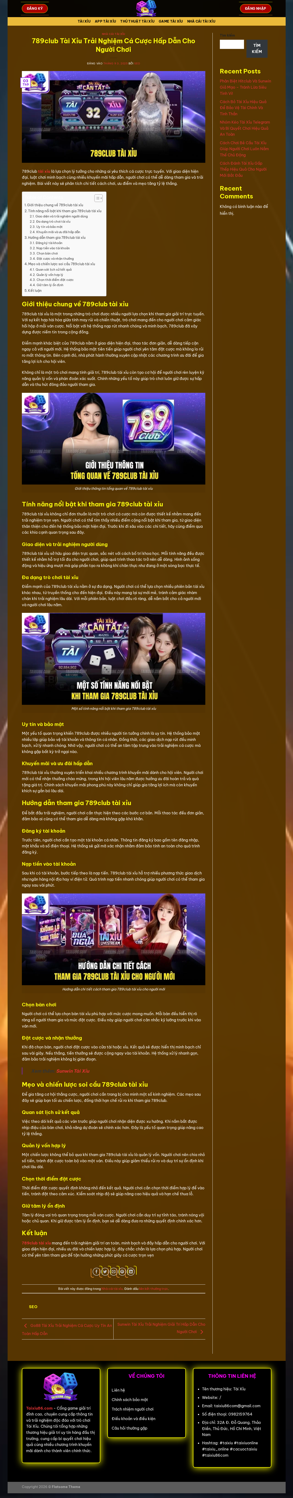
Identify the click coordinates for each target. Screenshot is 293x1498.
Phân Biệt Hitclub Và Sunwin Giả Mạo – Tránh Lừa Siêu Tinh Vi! (245, 87)
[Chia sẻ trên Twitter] (105, 1272)
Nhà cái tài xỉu (201, 21)
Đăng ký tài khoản (49, 243)
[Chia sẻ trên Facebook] (97, 1272)
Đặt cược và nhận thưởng (55, 258)
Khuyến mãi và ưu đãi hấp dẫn (58, 232)
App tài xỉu (105, 21)
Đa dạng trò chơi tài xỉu (53, 221)
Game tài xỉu (171, 21)
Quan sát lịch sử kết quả (54, 269)
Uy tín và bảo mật (49, 227)
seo (137, 63)
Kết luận (35, 290)
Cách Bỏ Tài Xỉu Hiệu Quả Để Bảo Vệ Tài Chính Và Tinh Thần (243, 107)
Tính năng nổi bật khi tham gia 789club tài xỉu (64, 211)
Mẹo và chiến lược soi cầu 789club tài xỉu (61, 264)
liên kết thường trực (153, 1289)
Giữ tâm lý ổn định (50, 285)
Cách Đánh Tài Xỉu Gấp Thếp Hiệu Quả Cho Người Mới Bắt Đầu (243, 169)
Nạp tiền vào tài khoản (53, 248)
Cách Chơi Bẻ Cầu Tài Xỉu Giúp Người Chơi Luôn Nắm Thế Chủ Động (244, 148)
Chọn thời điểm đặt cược (55, 280)
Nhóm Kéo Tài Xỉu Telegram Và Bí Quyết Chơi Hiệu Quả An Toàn (245, 128)
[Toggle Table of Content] (96, 198)
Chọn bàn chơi (47, 253)
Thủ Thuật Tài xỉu (137, 21)
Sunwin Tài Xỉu (72, 1071)
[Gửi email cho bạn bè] (114, 1272)
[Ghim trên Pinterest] (122, 1272)
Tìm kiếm (227, 35)
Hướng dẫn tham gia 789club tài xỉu (57, 237)
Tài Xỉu (84, 21)
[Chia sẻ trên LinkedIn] (131, 1272)
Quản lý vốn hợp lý (49, 275)
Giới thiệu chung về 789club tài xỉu (55, 205)
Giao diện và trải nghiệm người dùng (61, 216)
